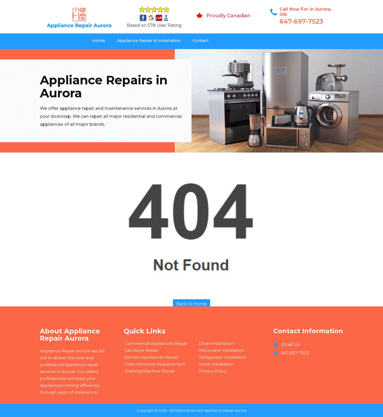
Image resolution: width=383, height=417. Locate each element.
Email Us (290, 344)
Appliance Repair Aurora (225, 410)
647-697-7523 (301, 21)
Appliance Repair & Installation (148, 40)
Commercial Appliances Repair (156, 343)
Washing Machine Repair (149, 370)
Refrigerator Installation (222, 357)
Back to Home (191, 303)
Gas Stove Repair (141, 350)
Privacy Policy (212, 370)
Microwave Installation (221, 350)
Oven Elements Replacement (154, 364)
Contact (200, 40)
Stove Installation (216, 364)
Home (98, 40)
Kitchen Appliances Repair (151, 357)
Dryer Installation (216, 343)
